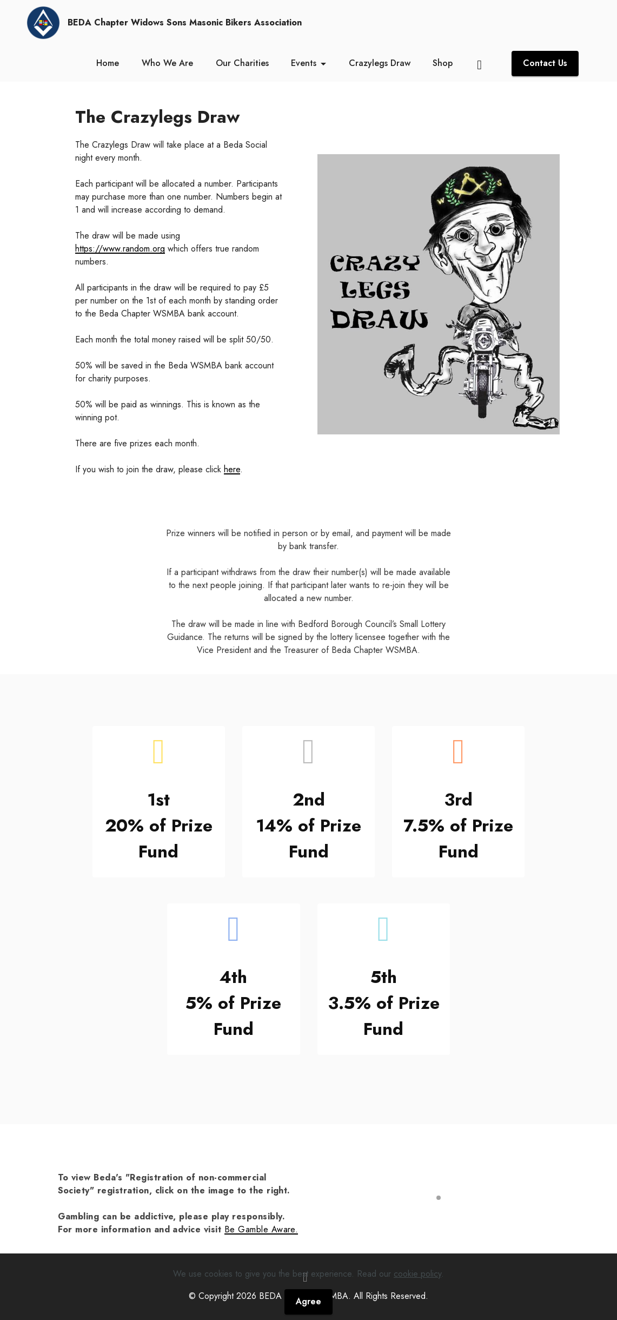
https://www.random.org (120, 248)
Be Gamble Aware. (261, 1229)
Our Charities (242, 63)
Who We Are (167, 63)
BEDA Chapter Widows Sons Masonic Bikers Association (185, 22)
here (232, 469)
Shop (443, 63)
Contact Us (545, 63)
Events (303, 63)
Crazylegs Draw (379, 63)
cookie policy (417, 1298)
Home (107, 63)
